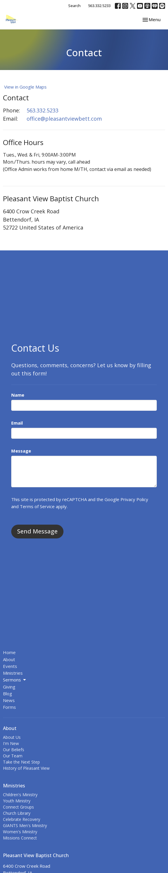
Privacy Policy (134, 499)
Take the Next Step (21, 762)
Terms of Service (37, 506)
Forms (9, 707)
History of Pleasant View (26, 768)
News (9, 700)
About (9, 659)
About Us (12, 737)
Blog (7, 693)
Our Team (12, 756)
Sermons (15, 680)
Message (21, 451)
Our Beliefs (13, 749)
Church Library (16, 813)
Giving (9, 687)
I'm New (11, 743)
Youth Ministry (16, 801)
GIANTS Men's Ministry (25, 825)
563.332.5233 (99, 5)
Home (9, 652)
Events (10, 666)
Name (17, 395)
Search (74, 5)
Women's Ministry (20, 831)
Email (17, 423)
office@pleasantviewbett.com (64, 118)
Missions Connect (20, 838)
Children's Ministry (20, 794)
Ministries (13, 673)
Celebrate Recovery (21, 819)
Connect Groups (18, 807)
